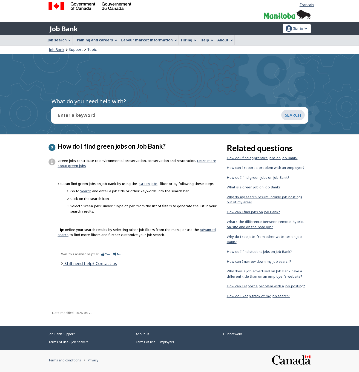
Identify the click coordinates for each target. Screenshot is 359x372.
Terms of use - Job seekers (69, 342)
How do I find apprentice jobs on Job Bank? (262, 158)
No (117, 254)
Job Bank (64, 28)
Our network (232, 334)
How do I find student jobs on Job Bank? (259, 251)
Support (76, 49)
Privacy (93, 360)
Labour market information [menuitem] (149, 40)
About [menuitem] (225, 40)
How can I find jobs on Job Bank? (253, 212)
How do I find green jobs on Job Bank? (258, 177)
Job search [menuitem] (59, 40)
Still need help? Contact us (90, 263)
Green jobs (148, 183)
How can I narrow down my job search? (259, 261)
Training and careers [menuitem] (96, 40)
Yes (105, 254)
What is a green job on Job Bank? (254, 187)
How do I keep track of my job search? (258, 296)
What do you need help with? (89, 101)
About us (142, 334)
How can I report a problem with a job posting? (266, 286)
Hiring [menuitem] (189, 40)
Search (85, 191)
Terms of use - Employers (155, 342)
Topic (92, 49)
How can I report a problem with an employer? (265, 167)
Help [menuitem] (207, 40)
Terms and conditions (65, 360)
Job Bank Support (62, 334)
